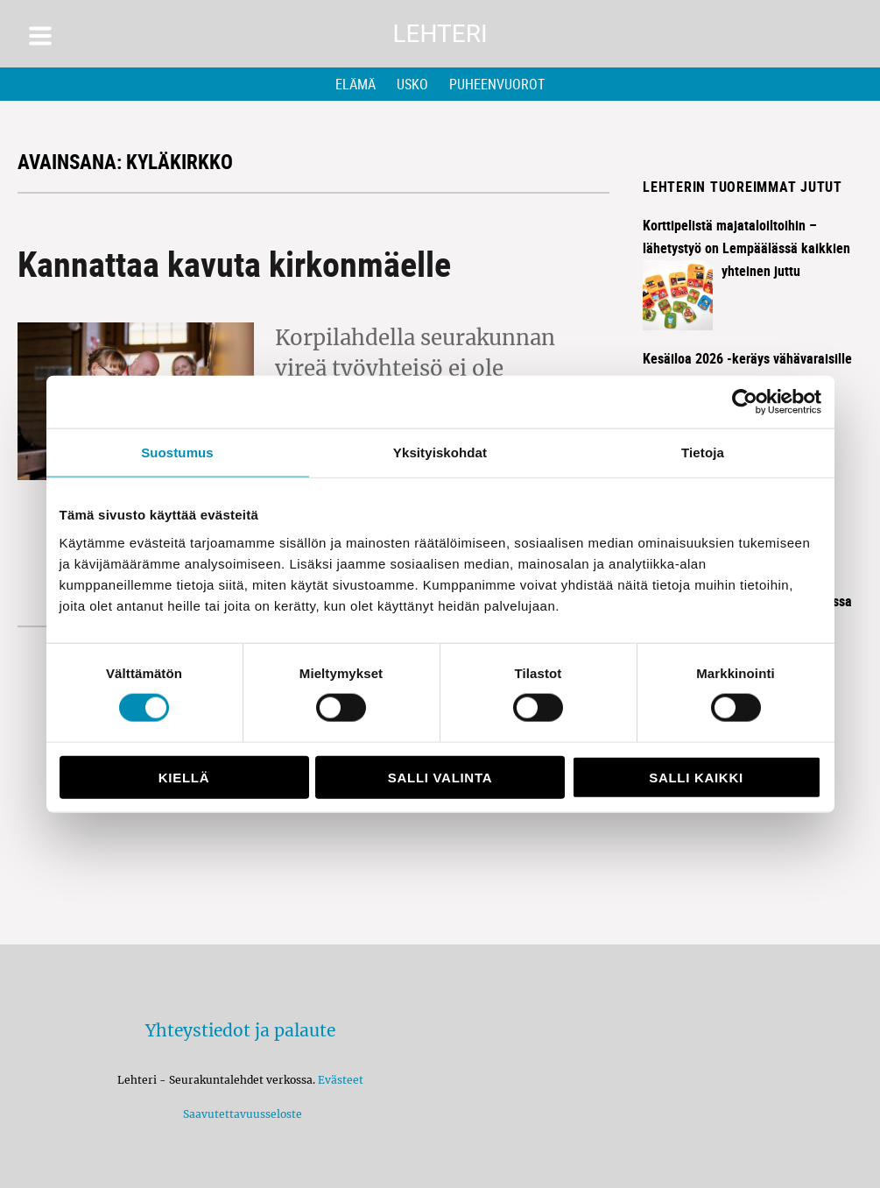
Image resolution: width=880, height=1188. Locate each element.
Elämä (355, 84)
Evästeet (340, 1079)
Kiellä (183, 776)
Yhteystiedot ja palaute (240, 1030)
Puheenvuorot (497, 84)
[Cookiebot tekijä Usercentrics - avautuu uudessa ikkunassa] (744, 402)
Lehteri (439, 33)
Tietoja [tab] (702, 452)
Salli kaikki (696, 776)
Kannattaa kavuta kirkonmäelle (234, 263)
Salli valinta (440, 776)
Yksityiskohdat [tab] (440, 452)
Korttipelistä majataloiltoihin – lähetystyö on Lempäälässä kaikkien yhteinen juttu (746, 248)
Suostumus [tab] (177, 452)
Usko (412, 84)
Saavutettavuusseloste (240, 1114)
